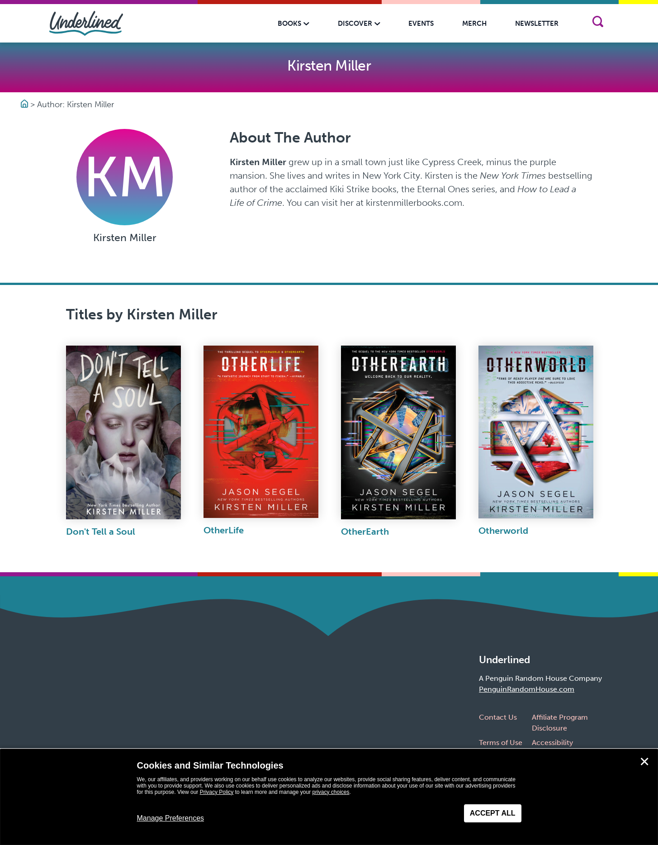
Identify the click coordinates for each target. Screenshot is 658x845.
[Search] (598, 23)
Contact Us (498, 717)
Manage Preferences (170, 818)
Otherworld (503, 530)
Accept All (493, 813)
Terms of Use (500, 742)
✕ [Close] (644, 761)
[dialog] (329, 797)
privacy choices (330, 792)
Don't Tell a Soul (100, 531)
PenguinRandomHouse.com (526, 689)
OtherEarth (365, 531)
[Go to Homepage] (25, 104)
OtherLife (224, 530)
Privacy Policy (217, 792)
